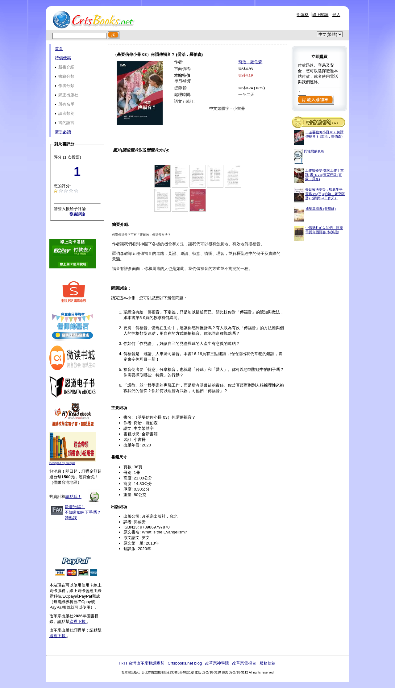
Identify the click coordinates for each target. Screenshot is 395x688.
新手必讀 (63, 132)
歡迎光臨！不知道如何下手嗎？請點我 (83, 512)
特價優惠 (63, 58)
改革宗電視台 (244, 663)
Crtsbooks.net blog (185, 663)
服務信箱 (268, 663)
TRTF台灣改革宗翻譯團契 (141, 663)
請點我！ (73, 496)
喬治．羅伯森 (250, 62)
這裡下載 (78, 621)
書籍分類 (64, 76)
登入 (336, 14)
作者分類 (64, 85)
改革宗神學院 (217, 663)
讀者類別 (64, 113)
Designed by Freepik (62, 463)
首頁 (59, 48)
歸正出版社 (66, 95)
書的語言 (64, 122)
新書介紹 (64, 67)
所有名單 (64, 104)
